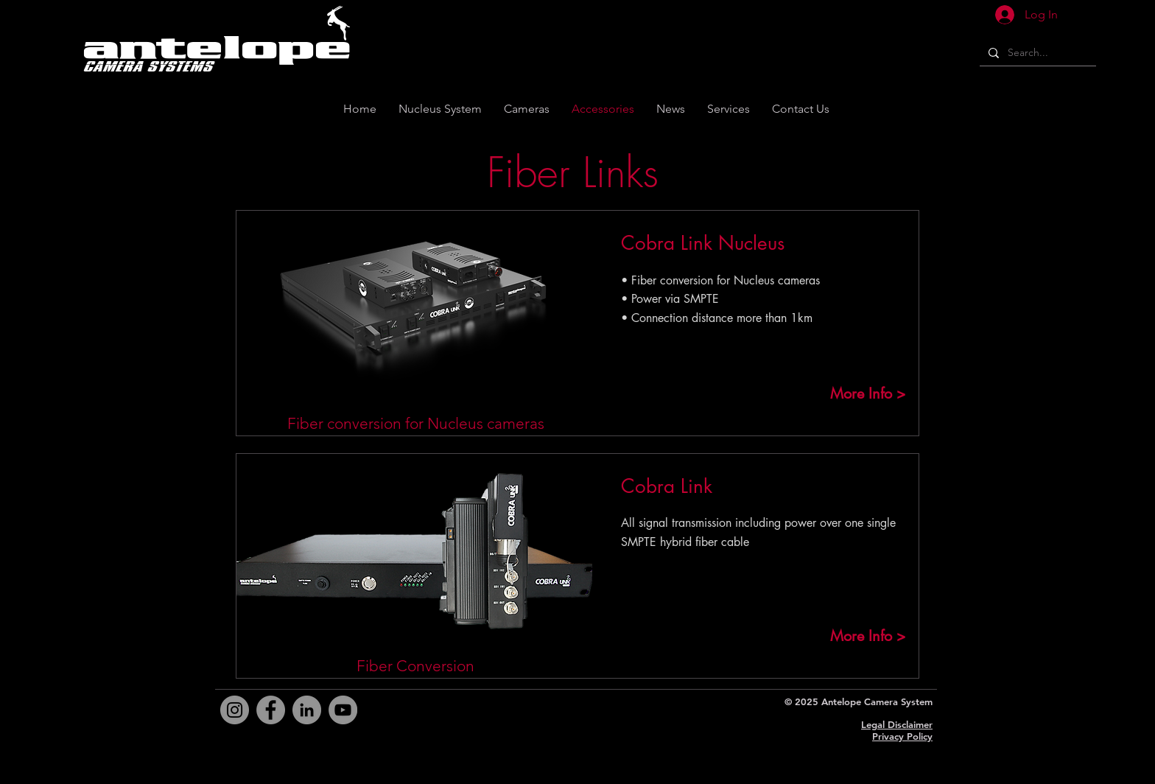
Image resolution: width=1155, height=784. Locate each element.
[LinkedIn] (306, 710)
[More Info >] (867, 393)
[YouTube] (343, 710)
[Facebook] (270, 710)
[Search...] (1036, 53)
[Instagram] (234, 710)
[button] (800, 108)
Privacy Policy (902, 736)
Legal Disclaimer (897, 724)
